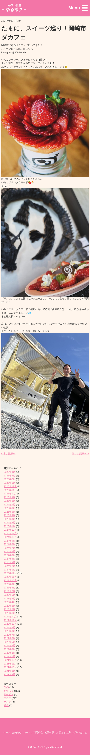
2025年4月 (9, 515)
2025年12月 (10, 486)
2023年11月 (10, 576)
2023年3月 (9, 605)
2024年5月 (9, 555)
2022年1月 (9, 656)
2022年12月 (10, 616)
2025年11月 (10, 490)
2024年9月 (9, 540)
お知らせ (8, 691)
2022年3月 (9, 649)
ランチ (7, 701)
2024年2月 (9, 566)
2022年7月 (9, 634)
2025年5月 (9, 511)
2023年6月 (9, 594)
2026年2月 (9, 479)
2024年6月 (9, 551)
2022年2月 (9, 652)
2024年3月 (9, 562)
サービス (8, 694)
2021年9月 (9, 671)
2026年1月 (9, 482)
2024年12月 (10, 529)
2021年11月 (10, 663)
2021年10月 (10, 667)
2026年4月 (9, 472)
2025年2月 (9, 522)
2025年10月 (10, 493)
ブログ (7, 698)
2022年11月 (10, 620)
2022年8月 (9, 631)
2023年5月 (9, 598)
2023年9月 (9, 584)
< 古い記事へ (8, 453)
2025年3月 (9, 519)
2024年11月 (10, 533)
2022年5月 (9, 642)
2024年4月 (9, 558)
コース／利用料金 (33, 732)
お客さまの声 (63, 732)
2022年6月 (9, 638)
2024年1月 (9, 569)
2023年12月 (10, 573)
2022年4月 (9, 645)
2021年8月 (9, 674)
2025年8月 (9, 500)
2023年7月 (9, 591)
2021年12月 (10, 660)
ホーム (6, 732)
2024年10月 (10, 537)
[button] (78, 8)
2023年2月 (9, 609)
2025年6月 (9, 508)
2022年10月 (10, 623)
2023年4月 (9, 602)
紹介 (6, 705)
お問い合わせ (79, 732)
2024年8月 (9, 544)
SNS (6, 687)
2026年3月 (9, 475)
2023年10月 (10, 580)
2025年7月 (9, 504)
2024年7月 (9, 548)
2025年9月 (9, 497)
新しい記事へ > (80, 453)
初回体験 (49, 732)
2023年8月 (9, 587)
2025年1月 (9, 526)
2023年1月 (9, 613)
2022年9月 (9, 627)
